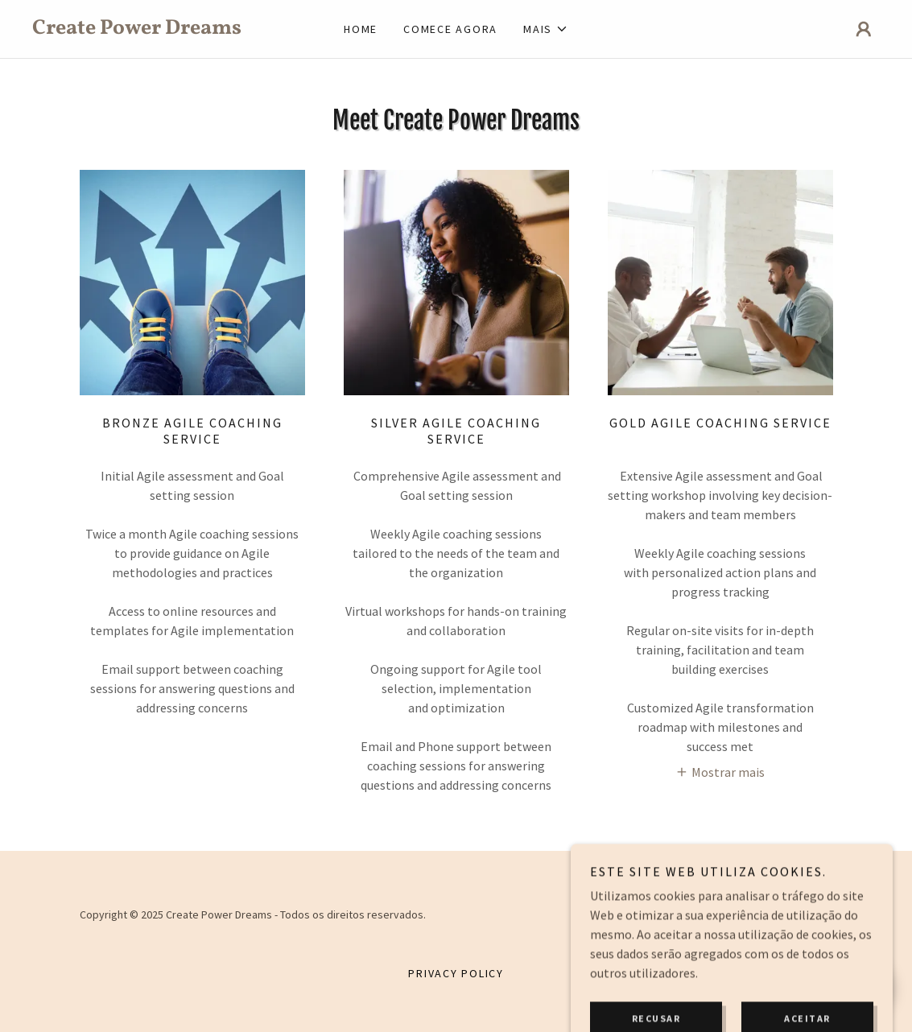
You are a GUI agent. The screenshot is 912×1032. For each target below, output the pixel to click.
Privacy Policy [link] (456, 973)
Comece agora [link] (450, 29)
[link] (138, 29)
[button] (545, 29)
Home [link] (361, 29)
